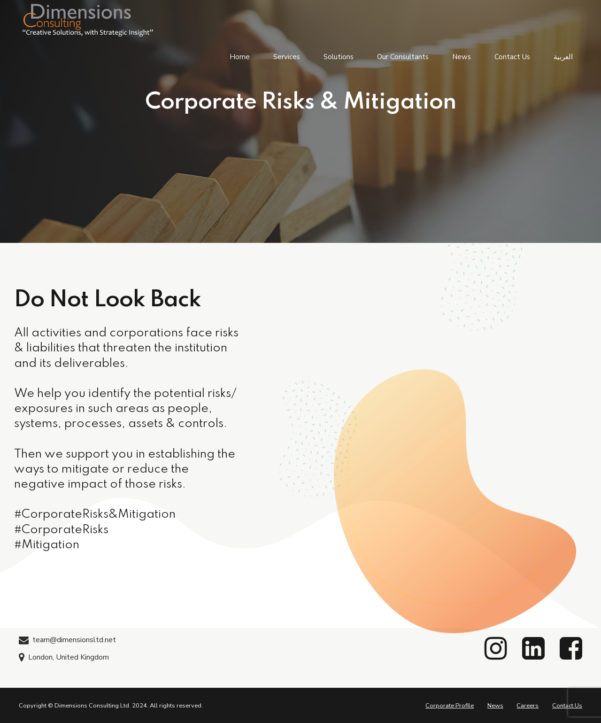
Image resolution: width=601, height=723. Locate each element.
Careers (527, 705)
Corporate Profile (449, 705)
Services (286, 56)
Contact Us (512, 56)
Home (240, 56)
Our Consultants (403, 56)
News (461, 56)
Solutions (339, 56)
